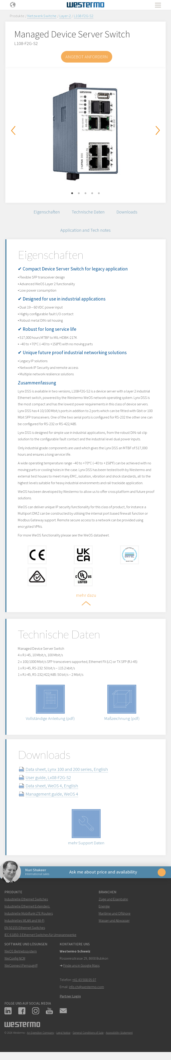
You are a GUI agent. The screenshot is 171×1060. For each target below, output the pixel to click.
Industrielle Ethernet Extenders (26, 909)
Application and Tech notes (85, 231)
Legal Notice (63, 1036)
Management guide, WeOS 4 (52, 796)
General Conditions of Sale (88, 1036)
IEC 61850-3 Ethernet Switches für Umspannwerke (40, 938)
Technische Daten (88, 212)
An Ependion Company (40, 1036)
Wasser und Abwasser (114, 923)
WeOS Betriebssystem (20, 954)
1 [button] (72, 193)
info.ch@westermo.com (86, 990)
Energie (104, 909)
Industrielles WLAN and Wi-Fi (24, 923)
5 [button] (99, 193)
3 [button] (85, 193)
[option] (85, 131)
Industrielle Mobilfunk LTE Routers (28, 916)
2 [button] (79, 193)
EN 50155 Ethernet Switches (24, 930)
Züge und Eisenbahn (113, 902)
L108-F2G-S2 (84, 15)
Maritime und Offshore (114, 916)
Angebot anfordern (86, 56)
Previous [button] (13, 130)
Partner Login (70, 999)
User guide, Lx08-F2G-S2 (49, 780)
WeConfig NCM (14, 961)
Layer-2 (65, 15)
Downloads (128, 212)
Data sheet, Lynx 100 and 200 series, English (67, 772)
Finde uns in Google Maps (81, 968)
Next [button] (157, 130)
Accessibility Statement (119, 1036)
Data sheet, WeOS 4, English (52, 788)
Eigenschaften (45, 212)
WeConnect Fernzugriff (20, 968)
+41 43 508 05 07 (84, 983)
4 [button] (92, 193)
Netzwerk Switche (42, 15)
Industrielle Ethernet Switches (26, 902)
